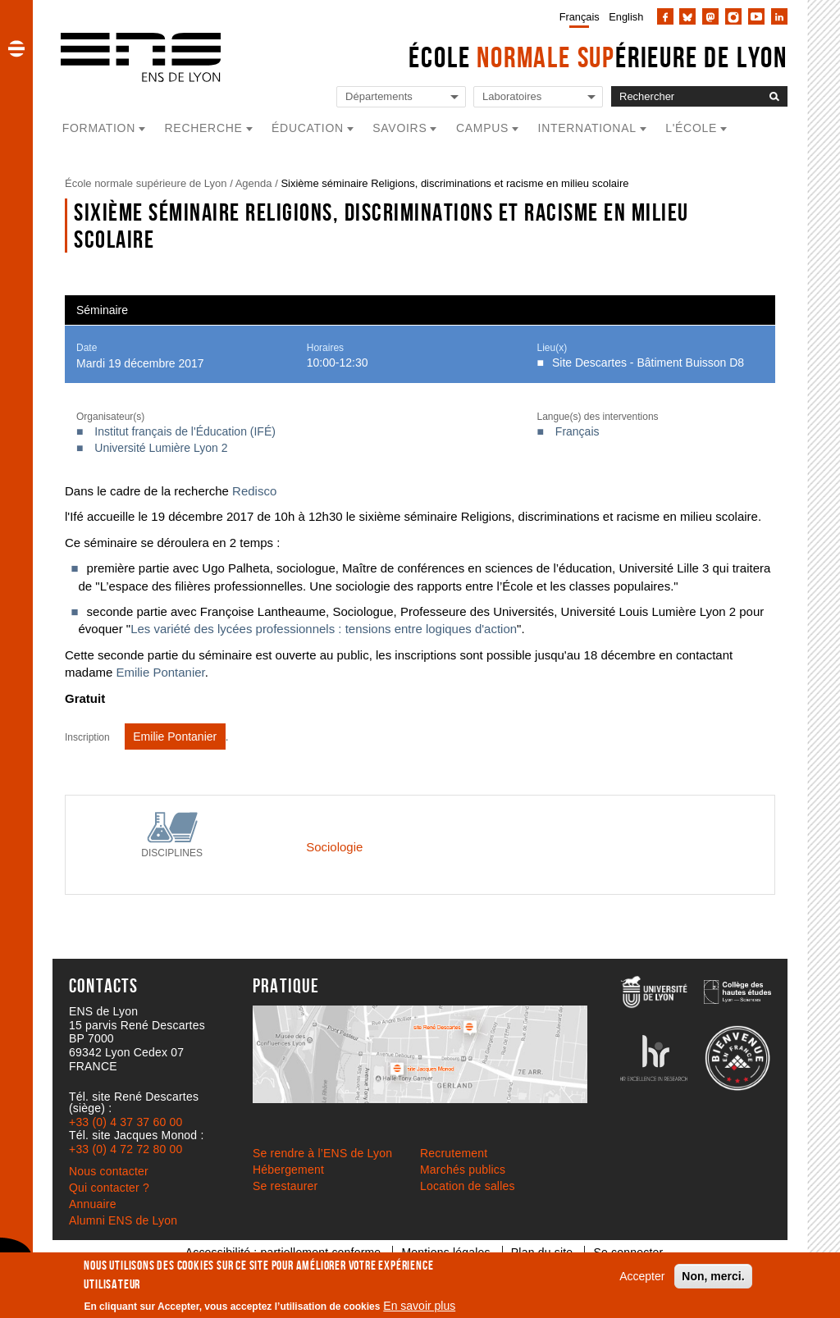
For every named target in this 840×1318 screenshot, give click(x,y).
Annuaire (92, 1204)
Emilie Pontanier (158, 672)
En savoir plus (419, 1305)
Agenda (253, 183)
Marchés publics (462, 1169)
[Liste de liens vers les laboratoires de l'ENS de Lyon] (538, 97)
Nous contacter (108, 1171)
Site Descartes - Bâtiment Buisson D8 (648, 362)
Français (579, 17)
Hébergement (288, 1169)
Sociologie (334, 847)
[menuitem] (576, 16)
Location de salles (467, 1186)
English (626, 17)
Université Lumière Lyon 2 (160, 447)
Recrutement (453, 1153)
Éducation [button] (308, 128)
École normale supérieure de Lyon (146, 183)
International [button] (587, 128)
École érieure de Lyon (598, 57)
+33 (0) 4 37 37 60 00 (125, 1122)
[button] (16, 48)
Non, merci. (713, 1276)
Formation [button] (98, 128)
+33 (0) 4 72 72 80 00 (125, 1149)
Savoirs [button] (399, 128)
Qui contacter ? (109, 1187)
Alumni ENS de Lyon (123, 1220)
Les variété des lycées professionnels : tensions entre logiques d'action (323, 629)
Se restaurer (285, 1186)
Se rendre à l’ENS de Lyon (322, 1153)
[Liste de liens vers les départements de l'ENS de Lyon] (401, 97)
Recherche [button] (204, 128)
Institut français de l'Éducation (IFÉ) (185, 431)
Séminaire (102, 310)
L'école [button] (691, 128)
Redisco (254, 491)
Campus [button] (482, 128)
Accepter (641, 1276)
